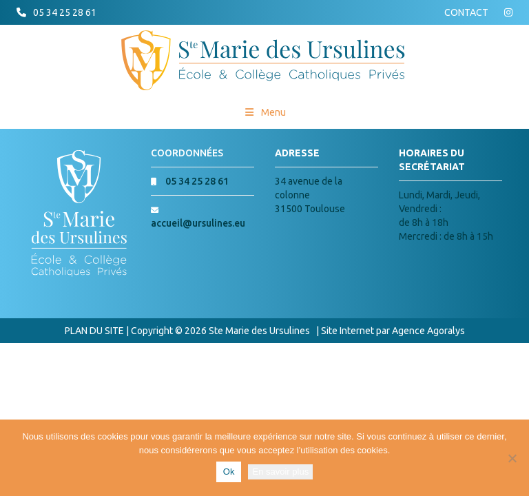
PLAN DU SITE (94, 330)
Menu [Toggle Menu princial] (265, 112)
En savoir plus (280, 471)
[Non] (512, 458)
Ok (229, 471)
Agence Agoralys (428, 330)
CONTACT (466, 12)
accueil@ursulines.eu (198, 223)
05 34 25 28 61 (64, 12)
